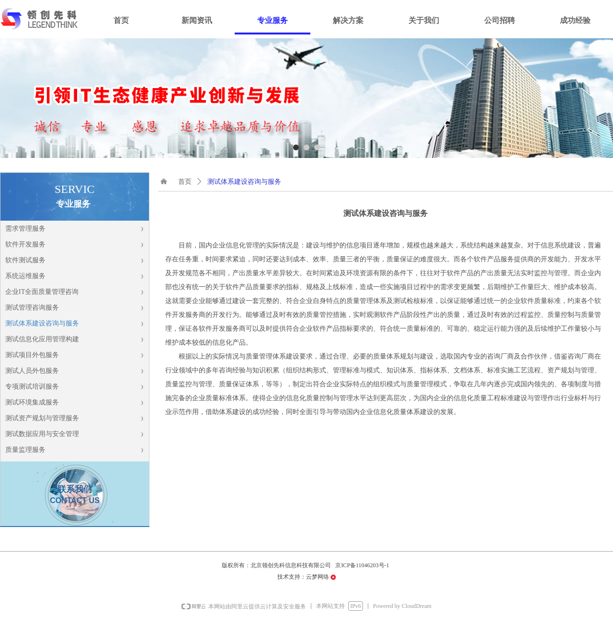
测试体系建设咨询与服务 (244, 181)
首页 (185, 181)
